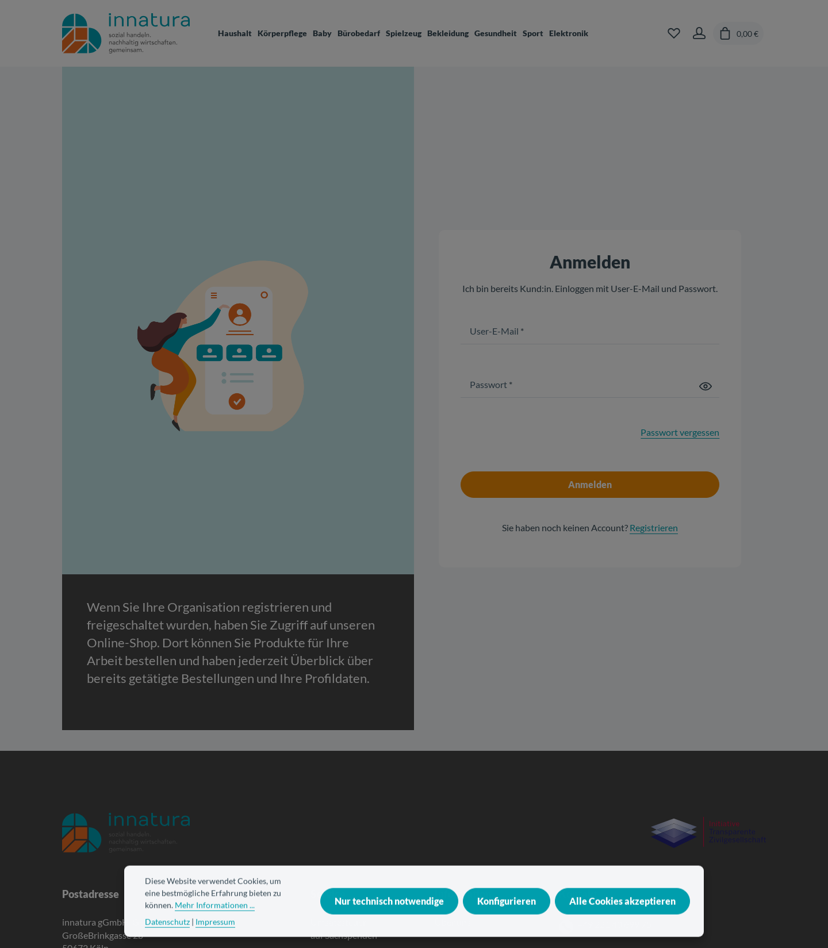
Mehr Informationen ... (215, 919)
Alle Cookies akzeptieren (622, 914)
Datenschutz (167, 936)
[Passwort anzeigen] (705, 385)
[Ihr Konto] (699, 33)
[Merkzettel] (673, 33)
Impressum (215, 936)
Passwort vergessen (680, 432)
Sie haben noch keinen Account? (590, 527)
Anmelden (590, 484)
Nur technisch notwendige (389, 914)
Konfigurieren (506, 914)
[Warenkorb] (738, 33)
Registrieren (654, 527)
